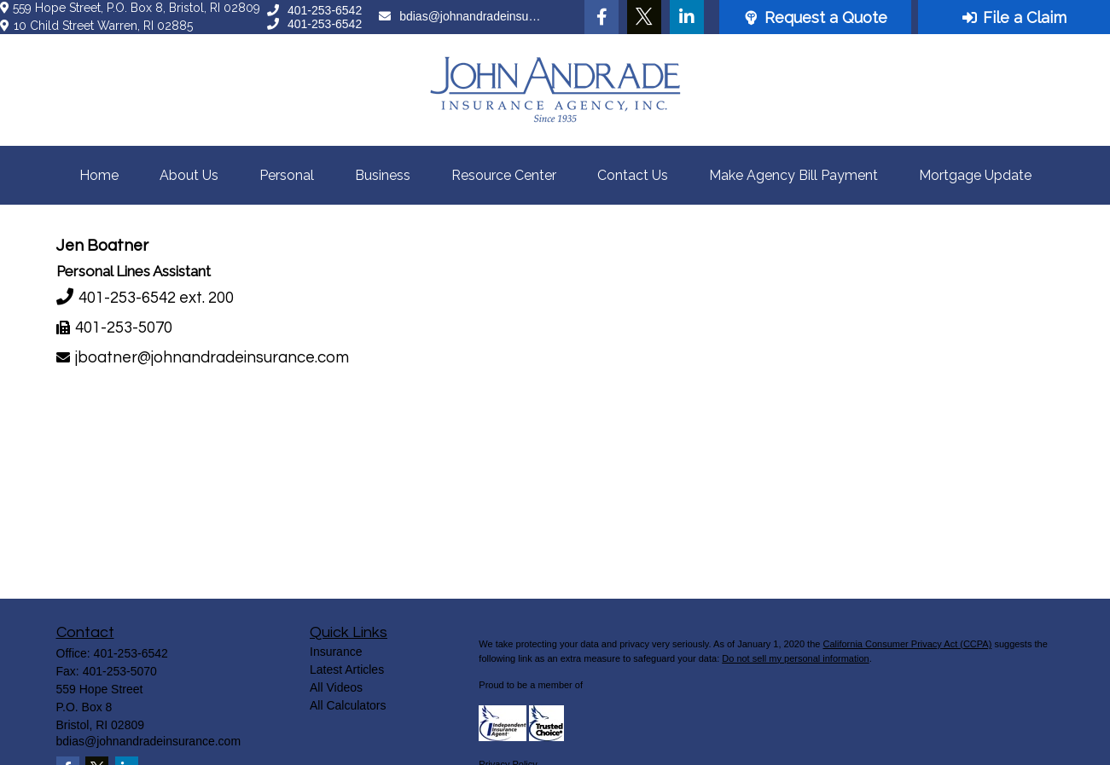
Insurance (336, 651)
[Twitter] (644, 17)
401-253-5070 (123, 328)
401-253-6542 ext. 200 (156, 298)
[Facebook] (601, 17)
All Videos (336, 687)
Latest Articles (347, 669)
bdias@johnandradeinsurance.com (461, 16)
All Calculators (348, 705)
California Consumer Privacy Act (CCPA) (906, 644)
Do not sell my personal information (795, 658)
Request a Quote (815, 17)
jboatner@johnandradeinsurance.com (212, 358)
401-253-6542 (314, 10)
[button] (99, 175)
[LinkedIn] (687, 17)
